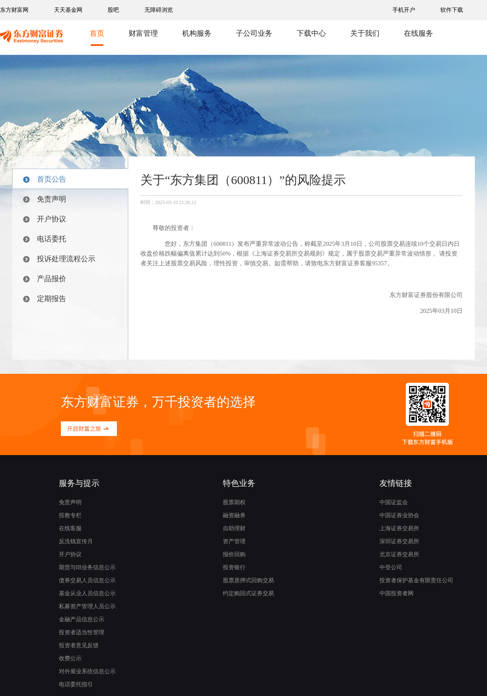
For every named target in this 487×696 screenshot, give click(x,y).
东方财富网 (14, 10)
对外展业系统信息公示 (87, 671)
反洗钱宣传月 (76, 541)
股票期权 (234, 502)
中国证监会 (393, 502)
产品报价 (44, 279)
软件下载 (451, 10)
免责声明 (44, 199)
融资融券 (234, 515)
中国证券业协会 (399, 515)
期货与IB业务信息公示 (87, 567)
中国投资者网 (396, 593)
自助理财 (234, 528)
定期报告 (44, 299)
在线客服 (70, 528)
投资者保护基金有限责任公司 (416, 580)
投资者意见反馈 (79, 645)
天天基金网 (68, 10)
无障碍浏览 (158, 10)
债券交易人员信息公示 (87, 580)
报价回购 (234, 554)
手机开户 (404, 10)
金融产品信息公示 (81, 619)
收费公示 (70, 658)
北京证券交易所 (399, 554)
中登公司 (390, 567)
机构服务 (196, 33)
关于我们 (364, 33)
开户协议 (44, 219)
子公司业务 (254, 33)
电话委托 (44, 239)
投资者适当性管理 (81, 632)
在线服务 (418, 33)
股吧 (113, 10)
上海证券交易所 (399, 528)
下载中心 (311, 33)
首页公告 (44, 179)
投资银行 (234, 567)
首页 (97, 33)
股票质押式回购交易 (248, 580)
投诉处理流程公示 (59, 259)
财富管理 (143, 33)
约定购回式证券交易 (248, 593)
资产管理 (234, 541)
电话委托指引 (76, 684)
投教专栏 (70, 515)
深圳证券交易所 (399, 541)
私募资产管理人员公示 (87, 606)
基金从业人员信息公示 (87, 593)
